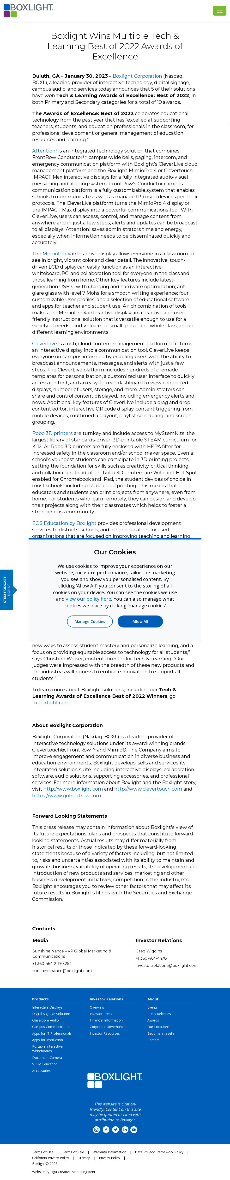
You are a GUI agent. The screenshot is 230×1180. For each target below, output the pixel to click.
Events (152, 1007)
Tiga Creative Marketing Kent (72, 1171)
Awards (153, 1020)
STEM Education (45, 1064)
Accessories (41, 1070)
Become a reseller (161, 1033)
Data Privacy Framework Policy (159, 1152)
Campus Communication (51, 1026)
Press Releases (159, 1013)
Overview (97, 1007)
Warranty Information (109, 1152)
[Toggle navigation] (219, 11)
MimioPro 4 (56, 254)
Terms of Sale (73, 1152)
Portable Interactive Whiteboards (47, 1048)
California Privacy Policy (50, 1158)
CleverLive (44, 343)
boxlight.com (54, 702)
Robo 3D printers (52, 433)
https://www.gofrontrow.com (66, 795)
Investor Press (101, 1013)
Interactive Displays (47, 1007)
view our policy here (88, 599)
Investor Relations (106, 999)
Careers (153, 1040)
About (153, 999)
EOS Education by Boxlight (64, 523)
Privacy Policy (109, 1158)
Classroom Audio (45, 1020)
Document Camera (47, 1057)
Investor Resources (105, 1033)
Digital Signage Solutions (51, 1013)
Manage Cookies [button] (90, 621)
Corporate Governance (107, 1026)
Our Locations (158, 1026)
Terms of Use (43, 1152)
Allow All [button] (140, 621)
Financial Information (106, 1020)
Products (40, 999)
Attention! (44, 151)
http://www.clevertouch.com (148, 789)
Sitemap (84, 1158)
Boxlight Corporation (137, 76)
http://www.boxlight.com (73, 789)
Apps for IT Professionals (52, 1033)
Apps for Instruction (47, 1040)
